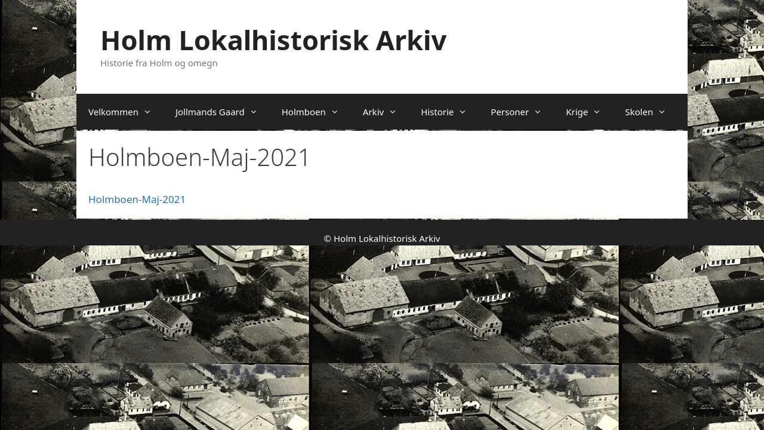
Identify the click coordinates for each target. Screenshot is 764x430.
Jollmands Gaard (222, 112)
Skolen (651, 112)
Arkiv (386, 112)
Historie (450, 112)
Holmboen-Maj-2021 (137, 199)
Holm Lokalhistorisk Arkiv (273, 40)
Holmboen (316, 112)
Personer (522, 112)
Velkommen (126, 112)
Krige (589, 112)
